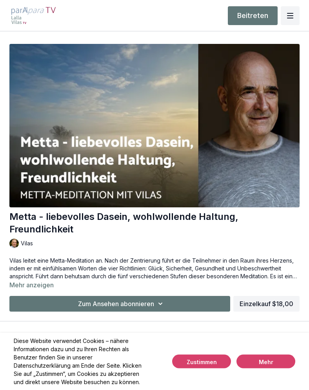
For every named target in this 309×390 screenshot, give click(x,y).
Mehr (266, 362)
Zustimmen (202, 362)
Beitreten (252, 15)
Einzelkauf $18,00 (266, 304)
